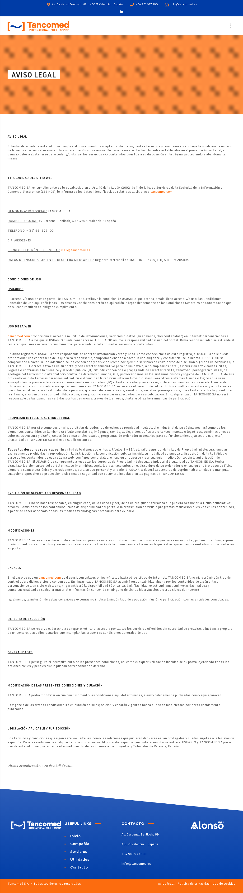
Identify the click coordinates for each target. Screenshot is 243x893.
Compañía (79, 844)
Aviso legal (166, 883)
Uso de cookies (224, 883)
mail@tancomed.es (75, 250)
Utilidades (79, 860)
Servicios (78, 852)
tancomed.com (161, 191)
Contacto (79, 867)
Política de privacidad (194, 883)
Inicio (75, 836)
